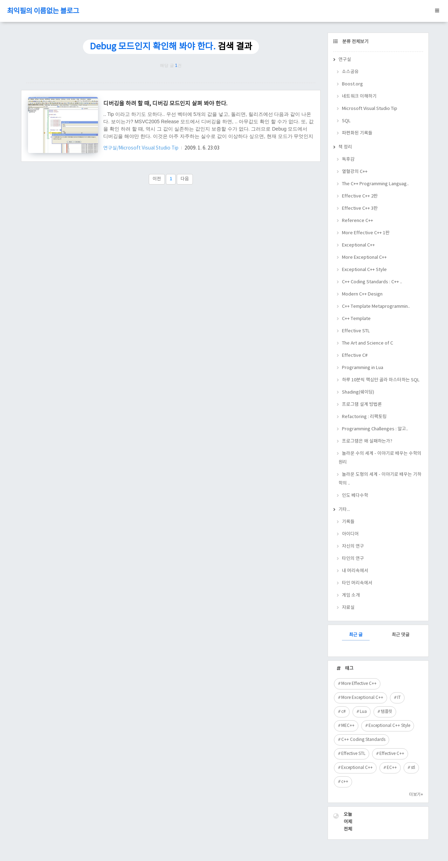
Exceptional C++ (358, 245)
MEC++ (348, 725)
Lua (363, 711)
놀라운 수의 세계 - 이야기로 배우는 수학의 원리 (379, 458)
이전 (157, 179)
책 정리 (345, 147)
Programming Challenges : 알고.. (375, 429)
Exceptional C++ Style (364, 269)
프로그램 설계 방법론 (362, 404)
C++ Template (356, 318)
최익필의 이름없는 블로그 (43, 11)
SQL (346, 121)
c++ (344, 781)
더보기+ (416, 794)
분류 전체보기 (355, 41)
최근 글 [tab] (356, 635)
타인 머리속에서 (357, 583)
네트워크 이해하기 (359, 96)
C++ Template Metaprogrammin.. (376, 306)
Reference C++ (357, 220)
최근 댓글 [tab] (401, 635)
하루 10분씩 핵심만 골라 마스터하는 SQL (381, 380)
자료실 (348, 607)
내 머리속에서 (355, 571)
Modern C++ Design (362, 294)
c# (343, 711)
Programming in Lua (362, 367)
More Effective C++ (359, 683)
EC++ (392, 767)
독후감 (348, 159)
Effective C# (355, 355)
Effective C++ (391, 753)
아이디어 (350, 534)
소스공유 (350, 72)
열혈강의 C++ (355, 171)
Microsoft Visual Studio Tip (369, 108)
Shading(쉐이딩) (358, 392)
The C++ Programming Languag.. (375, 184)
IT (399, 697)
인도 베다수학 (355, 495)
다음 (185, 179)
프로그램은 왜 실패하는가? (367, 441)
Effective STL (356, 331)
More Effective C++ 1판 (366, 233)
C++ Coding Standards (363, 739)
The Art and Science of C (367, 343)
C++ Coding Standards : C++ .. (372, 282)
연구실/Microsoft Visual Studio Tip (141, 148)
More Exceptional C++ (364, 257)
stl (413, 767)
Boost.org (352, 84)
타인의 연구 (353, 558)
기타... (344, 509)
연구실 (344, 59)
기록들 (348, 522)
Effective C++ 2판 (360, 196)
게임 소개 (351, 595)
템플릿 (386, 711)
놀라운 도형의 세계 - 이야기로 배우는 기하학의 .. (379, 479)
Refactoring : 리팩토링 (364, 416)
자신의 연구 (353, 546)
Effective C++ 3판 (360, 208)
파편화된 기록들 (357, 133)
